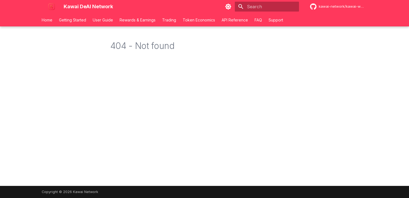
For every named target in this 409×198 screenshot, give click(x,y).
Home (47, 20)
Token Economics (199, 20)
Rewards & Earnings (138, 20)
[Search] (267, 7)
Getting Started (72, 20)
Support (276, 20)
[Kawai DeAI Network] (42, 6)
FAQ (258, 20)
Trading (169, 20)
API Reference (235, 20)
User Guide (103, 20)
